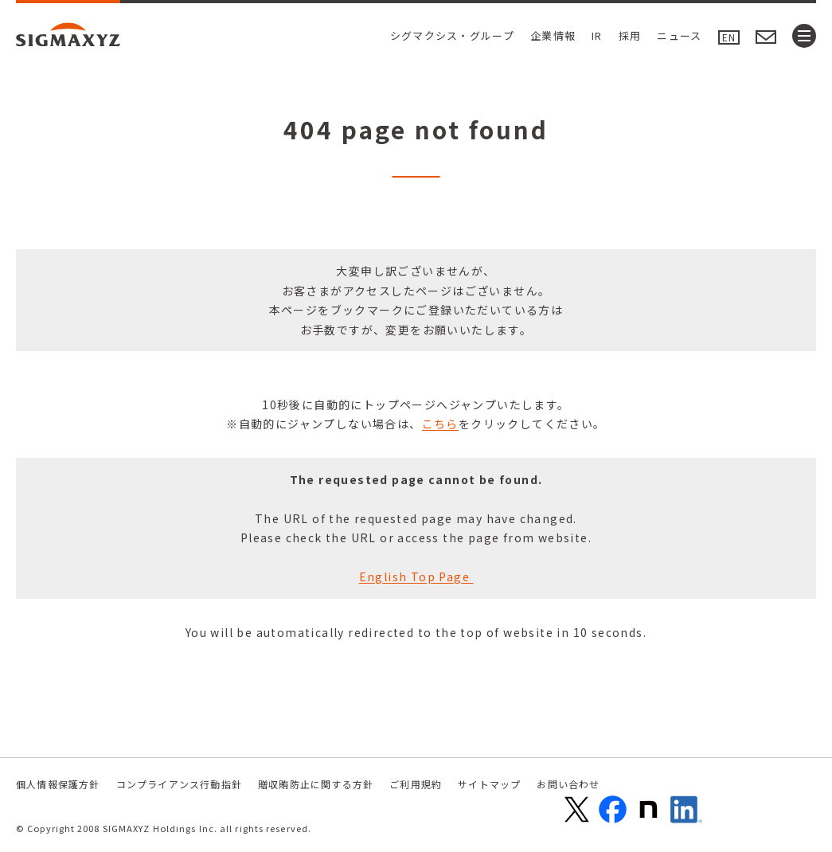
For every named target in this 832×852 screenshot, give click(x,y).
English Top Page (416, 576)
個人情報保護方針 (58, 784)
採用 (630, 35)
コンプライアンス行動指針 (179, 784)
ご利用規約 (415, 784)
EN (729, 37)
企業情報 (553, 35)
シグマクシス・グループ (452, 35)
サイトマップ (489, 784)
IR (597, 35)
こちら (440, 424)
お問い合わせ (568, 784)
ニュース (679, 35)
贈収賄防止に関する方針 (315, 784)
